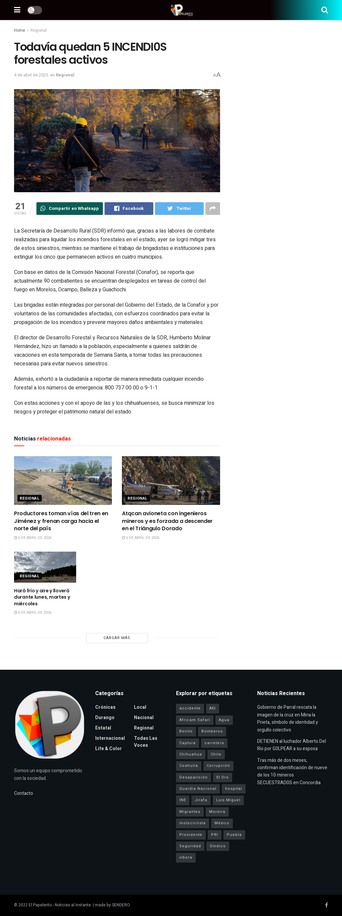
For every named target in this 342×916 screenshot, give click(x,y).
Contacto (23, 793)
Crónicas (105, 707)
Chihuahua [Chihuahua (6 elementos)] (190, 754)
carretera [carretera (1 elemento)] (214, 743)
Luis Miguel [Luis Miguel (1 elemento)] (228, 800)
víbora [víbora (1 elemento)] (185, 857)
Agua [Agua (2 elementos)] (224, 720)
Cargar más (117, 638)
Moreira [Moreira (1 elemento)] (217, 812)
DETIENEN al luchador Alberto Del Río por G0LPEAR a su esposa (291, 745)
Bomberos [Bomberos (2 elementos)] (212, 731)
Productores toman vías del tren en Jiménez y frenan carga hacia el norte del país (61, 521)
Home (19, 30)
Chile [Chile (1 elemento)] (216, 754)
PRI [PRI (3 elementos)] (214, 835)
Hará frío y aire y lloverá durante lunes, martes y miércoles (42, 597)
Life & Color (108, 748)
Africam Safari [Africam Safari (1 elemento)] (194, 720)
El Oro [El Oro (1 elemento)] (222, 777)
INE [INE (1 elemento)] (182, 800)
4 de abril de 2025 (31, 75)
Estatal (103, 727)
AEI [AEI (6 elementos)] (212, 708)
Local (140, 707)
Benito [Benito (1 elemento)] (186, 731)
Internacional (110, 738)
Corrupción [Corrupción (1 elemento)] (218, 766)
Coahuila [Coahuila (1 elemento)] (188, 766)
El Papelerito (40, 905)
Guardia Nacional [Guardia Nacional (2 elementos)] (197, 789)
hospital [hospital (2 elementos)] (233, 789)
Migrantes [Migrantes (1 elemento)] (189, 812)
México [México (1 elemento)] (221, 823)
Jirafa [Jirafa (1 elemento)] (201, 800)
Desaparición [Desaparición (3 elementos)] (193, 777)
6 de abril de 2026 (32, 538)
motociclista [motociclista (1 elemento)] (192, 823)
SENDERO (121, 905)
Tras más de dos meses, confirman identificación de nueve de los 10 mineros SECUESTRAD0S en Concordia (292, 771)
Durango (105, 717)
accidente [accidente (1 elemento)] (190, 708)
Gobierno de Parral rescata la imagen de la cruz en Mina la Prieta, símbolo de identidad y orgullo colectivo (287, 718)
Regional (38, 30)
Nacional (144, 717)
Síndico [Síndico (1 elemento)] (218, 846)
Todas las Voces (145, 742)
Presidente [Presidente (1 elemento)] (190, 835)
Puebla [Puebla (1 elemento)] (234, 835)
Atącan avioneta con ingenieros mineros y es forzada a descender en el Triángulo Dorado (167, 521)
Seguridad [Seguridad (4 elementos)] (190, 846)
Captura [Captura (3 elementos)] (187, 743)
